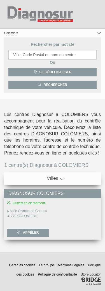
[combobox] (52, 55)
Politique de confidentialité (58, 274)
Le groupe (47, 265)
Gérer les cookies (22, 265)
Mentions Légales (71, 265)
